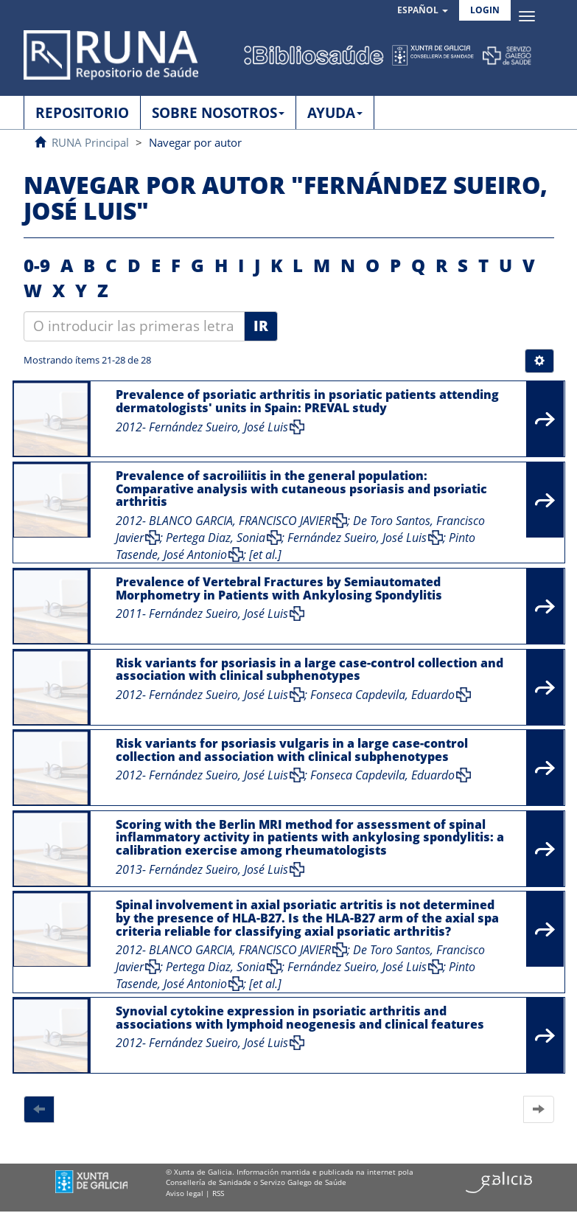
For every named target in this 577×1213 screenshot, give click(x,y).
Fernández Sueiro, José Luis (218, 427)
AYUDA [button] (335, 112)
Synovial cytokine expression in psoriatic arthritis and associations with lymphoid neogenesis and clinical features (300, 1017)
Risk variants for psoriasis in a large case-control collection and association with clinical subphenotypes (309, 669)
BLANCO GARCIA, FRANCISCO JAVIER (240, 520)
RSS (218, 1193)
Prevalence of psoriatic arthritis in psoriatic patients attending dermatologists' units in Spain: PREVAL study (307, 401)
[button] (422, 10)
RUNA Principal (90, 142)
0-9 (37, 265)
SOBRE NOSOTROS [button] (218, 112)
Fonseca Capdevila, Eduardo (382, 695)
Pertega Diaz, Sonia (215, 537)
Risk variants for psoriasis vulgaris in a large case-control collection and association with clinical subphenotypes (292, 750)
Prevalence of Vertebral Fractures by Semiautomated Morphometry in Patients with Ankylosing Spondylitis (279, 588)
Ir (260, 326)
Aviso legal (184, 1193)
